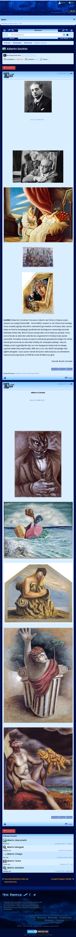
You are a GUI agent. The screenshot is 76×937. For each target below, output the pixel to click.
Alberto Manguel (15, 847)
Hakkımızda (50, 920)
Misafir (72, 11)
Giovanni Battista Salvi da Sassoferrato (16, 880)
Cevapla (68, 378)
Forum (7, 43)
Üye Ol (61, 2)
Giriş (71, 2)
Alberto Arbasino (15, 867)
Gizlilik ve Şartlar (66, 917)
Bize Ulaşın (60, 920)
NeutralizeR (55, 926)
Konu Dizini (42, 917)
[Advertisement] (37, 135)
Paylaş (62, 369)
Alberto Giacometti (17, 840)
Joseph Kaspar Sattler (61, 879)
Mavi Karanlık (15, 902)
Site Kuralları (54, 917)
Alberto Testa (14, 860)
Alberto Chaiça (14, 854)
